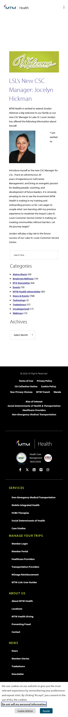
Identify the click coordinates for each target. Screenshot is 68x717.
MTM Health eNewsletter (26, 291)
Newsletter (18, 674)
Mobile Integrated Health (26, 505)
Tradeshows (19, 304)
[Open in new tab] (20, 469)
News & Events (21, 296)
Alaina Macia (20, 274)
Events (16, 287)
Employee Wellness (23, 278)
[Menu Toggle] (64, 7)
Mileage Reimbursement (25, 574)
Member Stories (20, 658)
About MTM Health (22, 601)
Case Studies (19, 528)
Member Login (20, 543)
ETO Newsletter (21, 283)
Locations (17, 608)
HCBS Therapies (20, 512)
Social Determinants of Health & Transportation (34, 405)
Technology (19, 300)
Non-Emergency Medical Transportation (34, 414)
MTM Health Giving (22, 616)
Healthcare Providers (34, 410)
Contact (16, 632)
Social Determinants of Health (28, 520)
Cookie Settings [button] (25, 710)
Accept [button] (46, 710)
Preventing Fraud (21, 624)
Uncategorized (21, 308)
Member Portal (20, 551)
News (15, 650)
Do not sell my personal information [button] (24, 704)
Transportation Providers (25, 566)
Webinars (18, 313)
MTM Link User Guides (24, 582)
